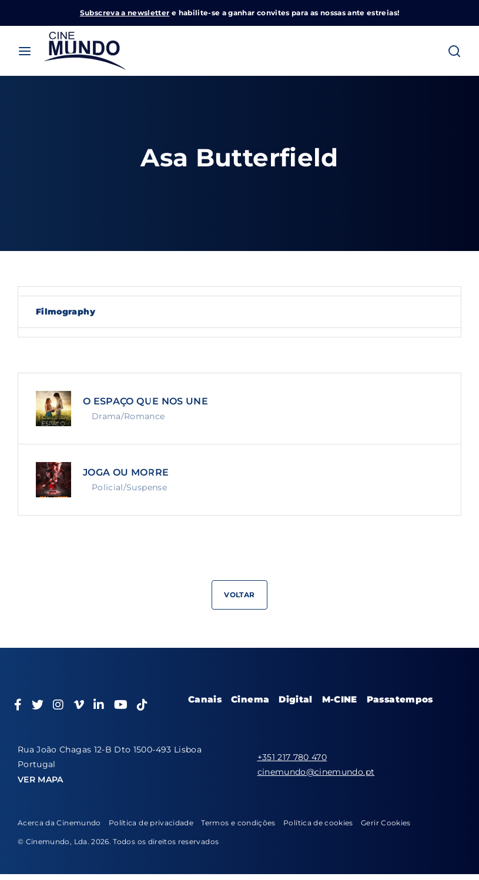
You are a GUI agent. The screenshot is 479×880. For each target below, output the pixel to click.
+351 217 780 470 (292, 757)
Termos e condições (238, 822)
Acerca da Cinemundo (59, 822)
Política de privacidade (151, 822)
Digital (295, 699)
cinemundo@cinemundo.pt (316, 772)
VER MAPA (40, 779)
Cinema (250, 699)
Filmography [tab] (65, 311)
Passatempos (400, 699)
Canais (205, 699)
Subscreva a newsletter (125, 12)
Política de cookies (318, 822)
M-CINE (339, 699)
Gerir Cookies (386, 822)
